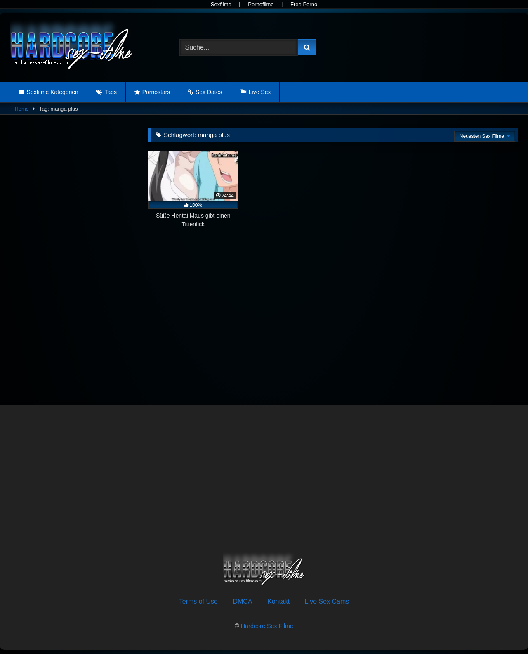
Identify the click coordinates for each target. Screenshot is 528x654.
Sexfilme (221, 4)
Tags (110, 92)
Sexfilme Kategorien (52, 92)
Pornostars (156, 92)
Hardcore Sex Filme (267, 626)
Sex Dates (209, 92)
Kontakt (278, 601)
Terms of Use (198, 601)
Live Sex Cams (327, 601)
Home (22, 109)
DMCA (242, 601)
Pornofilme (260, 4)
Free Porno (303, 4)
